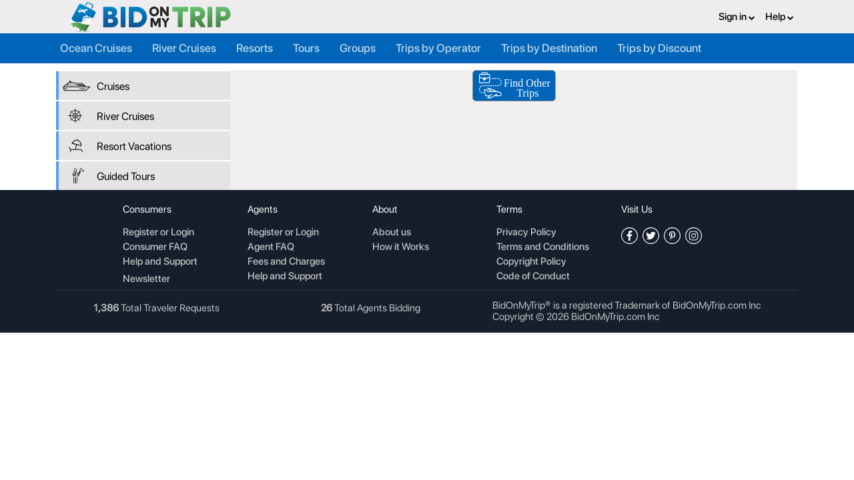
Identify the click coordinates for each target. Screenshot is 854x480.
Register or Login (158, 232)
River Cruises (184, 48)
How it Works (400, 247)
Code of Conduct (533, 276)
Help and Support (160, 262)
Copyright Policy (531, 262)
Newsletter (146, 279)
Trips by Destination (549, 48)
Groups (358, 48)
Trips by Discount (659, 48)
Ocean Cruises (96, 48)
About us (391, 232)
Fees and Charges (286, 262)
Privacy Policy (526, 232)
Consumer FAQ (155, 247)
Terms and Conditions (542, 247)
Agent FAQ (271, 247)
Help (779, 17)
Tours (306, 48)
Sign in (737, 17)
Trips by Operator (438, 48)
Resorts (254, 48)
